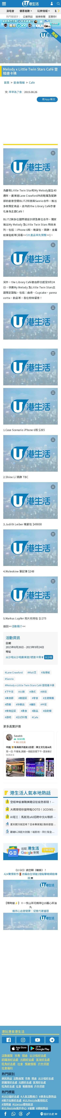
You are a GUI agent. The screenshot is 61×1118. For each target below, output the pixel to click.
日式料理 (22, 717)
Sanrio (10, 678)
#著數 (31, 1108)
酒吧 (8, 717)
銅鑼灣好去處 (10, 1059)
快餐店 (21, 704)
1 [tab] (26, 28)
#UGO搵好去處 (10, 1096)
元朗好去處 (27, 1059)
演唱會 (10, 11)
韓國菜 (23, 698)
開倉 (25, 1055)
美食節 (10, 698)
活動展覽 (7, 1055)
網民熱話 (7, 1078)
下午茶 (10, 691)
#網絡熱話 (42, 1108)
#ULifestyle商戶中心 (14, 1108)
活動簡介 (17, 626)
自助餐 (48, 710)
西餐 (8, 704)
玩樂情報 (42, 11)
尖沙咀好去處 (38, 1055)
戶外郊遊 (43, 1064)
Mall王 (32, 672)
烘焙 (44, 691)
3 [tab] (33, 28)
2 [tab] (29, 28)
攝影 (33, 704)
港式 (33, 691)
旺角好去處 (8, 1064)
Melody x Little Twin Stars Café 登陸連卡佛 (30, 685)
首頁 (6, 82)
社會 (20, 1064)
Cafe (32, 82)
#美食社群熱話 (47, 1096)
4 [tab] (36, 28)
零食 (35, 698)
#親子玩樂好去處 (11, 1100)
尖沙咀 (48, 657)
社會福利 (7, 1068)
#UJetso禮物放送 (22, 1104)
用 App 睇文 (48, 99)
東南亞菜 (11, 710)
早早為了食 (15, 92)
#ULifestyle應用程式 (35, 1100)
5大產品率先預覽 (36, 235)
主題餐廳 (49, 698)
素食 (24, 710)
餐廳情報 (30, 1064)
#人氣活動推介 (29, 1096)
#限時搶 (6, 1104)
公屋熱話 (28, 16)
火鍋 (22, 691)
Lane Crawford (14, 672)
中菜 (44, 704)
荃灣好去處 (43, 1059)
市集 (17, 1055)
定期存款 (53, 16)
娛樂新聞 (40, 16)
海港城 (46, 672)
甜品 (35, 710)
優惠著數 (25, 11)
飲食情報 (19, 82)
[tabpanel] (30, 24)
